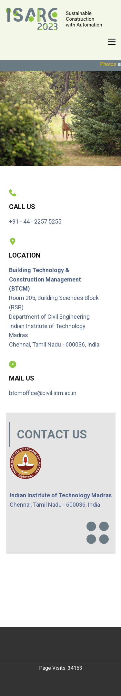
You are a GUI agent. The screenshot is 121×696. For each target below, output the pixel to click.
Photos (110, 64)
